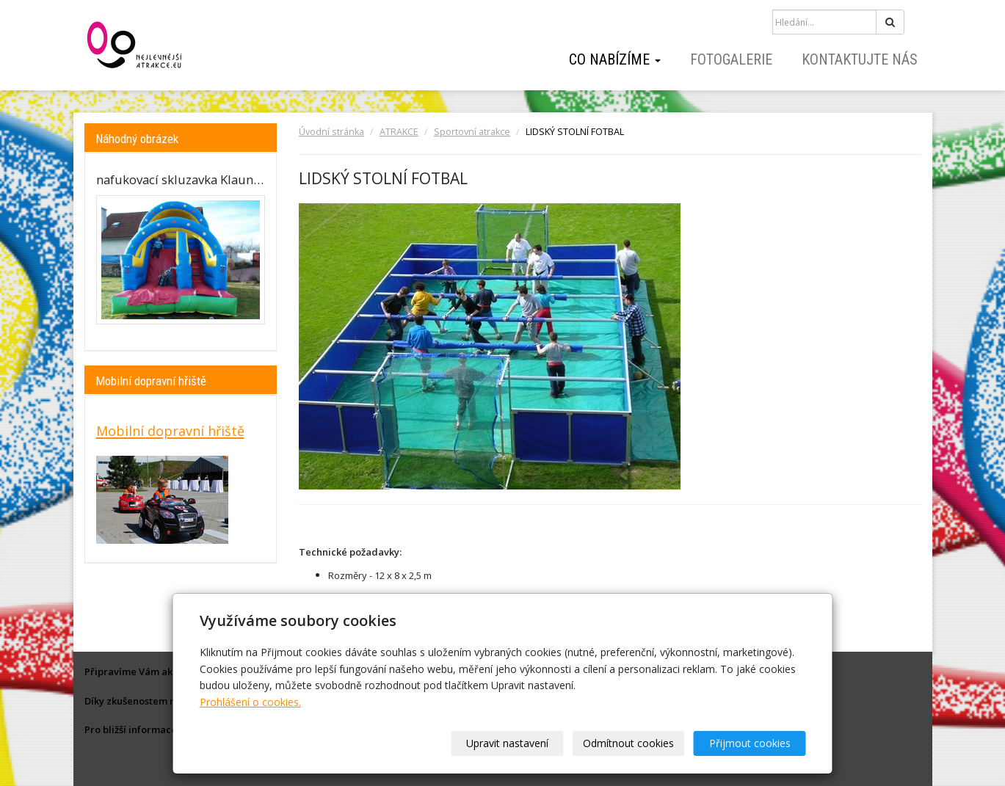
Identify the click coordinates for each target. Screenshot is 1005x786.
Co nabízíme (615, 59)
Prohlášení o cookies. (250, 702)
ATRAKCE (399, 131)
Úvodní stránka (331, 131)
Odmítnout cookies (628, 743)
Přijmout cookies (750, 743)
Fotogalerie (731, 59)
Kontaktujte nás (860, 59)
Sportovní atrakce (472, 131)
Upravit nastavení (507, 743)
